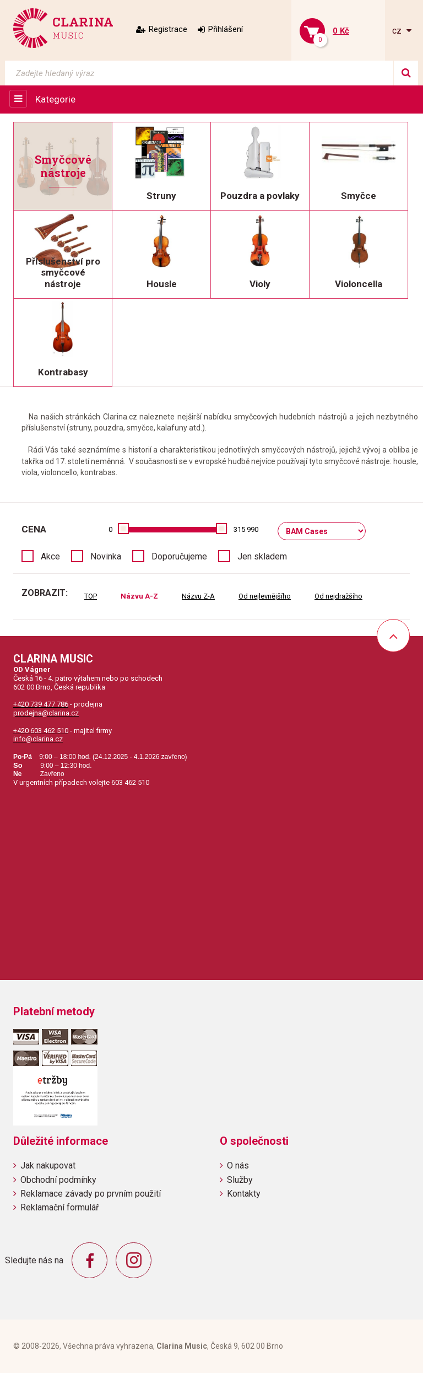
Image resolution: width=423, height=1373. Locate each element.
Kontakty (244, 1193)
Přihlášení (225, 29)
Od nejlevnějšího (264, 596)
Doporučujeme (179, 556)
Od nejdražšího (338, 596)
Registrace (168, 29)
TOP (90, 596)
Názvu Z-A (198, 596)
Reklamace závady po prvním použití (90, 1193)
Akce (50, 556)
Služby (240, 1180)
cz (398, 30)
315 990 (246, 529)
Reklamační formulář (59, 1207)
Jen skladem (262, 556)
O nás (238, 1165)
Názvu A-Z (139, 596)
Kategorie (55, 99)
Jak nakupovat (47, 1165)
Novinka (105, 556)
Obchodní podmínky (58, 1180)
